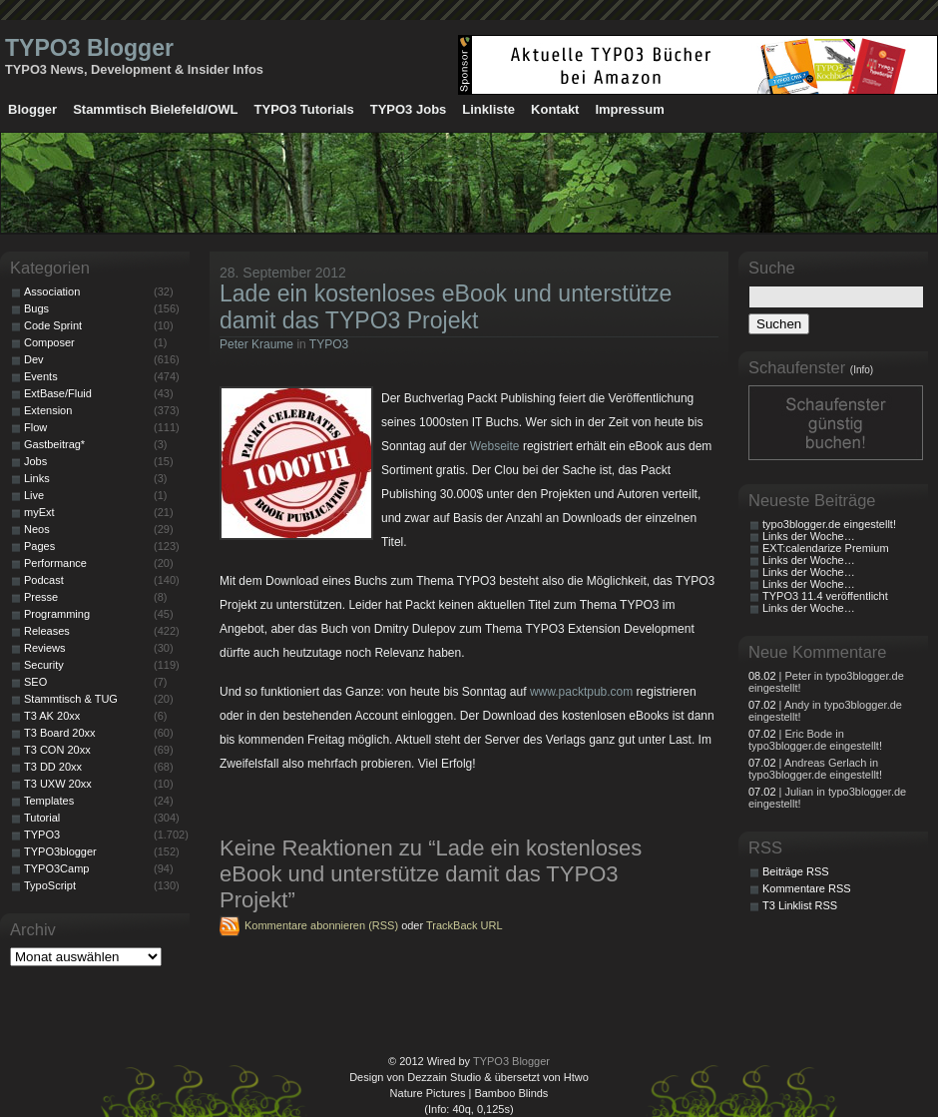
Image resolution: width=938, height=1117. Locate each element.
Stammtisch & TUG (71, 699)
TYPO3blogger (60, 851)
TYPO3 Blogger (89, 48)
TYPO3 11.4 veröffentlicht (825, 596)
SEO (35, 682)
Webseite (495, 446)
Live (34, 495)
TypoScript (50, 885)
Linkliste (488, 109)
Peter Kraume (256, 344)
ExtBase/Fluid (58, 393)
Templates (49, 801)
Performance (55, 563)
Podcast (44, 580)
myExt (39, 512)
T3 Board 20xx (60, 733)
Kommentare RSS (806, 888)
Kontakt (555, 109)
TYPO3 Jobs (408, 109)
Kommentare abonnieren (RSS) (321, 925)
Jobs (35, 461)
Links (37, 478)
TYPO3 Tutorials (304, 109)
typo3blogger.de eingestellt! (829, 524)
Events (41, 376)
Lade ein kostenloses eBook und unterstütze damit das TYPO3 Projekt (446, 306)
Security (44, 665)
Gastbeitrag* (54, 444)
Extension (48, 410)
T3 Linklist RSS (799, 905)
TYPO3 (328, 344)
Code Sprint (53, 325)
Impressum (629, 109)
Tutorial (42, 818)
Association (52, 291)
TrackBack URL (464, 925)
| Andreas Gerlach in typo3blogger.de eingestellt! (815, 769)
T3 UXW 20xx (58, 784)
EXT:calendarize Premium (825, 548)
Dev (34, 359)
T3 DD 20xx (53, 767)
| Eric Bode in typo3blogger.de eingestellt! (815, 740)
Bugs (36, 308)
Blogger (32, 109)
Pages (39, 546)
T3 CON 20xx (57, 750)
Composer (49, 342)
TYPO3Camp (56, 868)
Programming (57, 614)
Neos (37, 529)
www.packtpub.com (581, 692)
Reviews (45, 648)
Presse (41, 597)
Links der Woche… (808, 536)
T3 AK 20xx (52, 716)
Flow (35, 427)
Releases (47, 631)
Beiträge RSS (795, 871)
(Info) (861, 369)
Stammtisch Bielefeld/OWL (155, 109)
